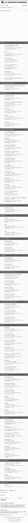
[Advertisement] (14, 27)
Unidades (3, 255)
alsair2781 (8, 162)
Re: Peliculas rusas (14, 67)
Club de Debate (8, 420)
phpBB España (18, 520)
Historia (6, 184)
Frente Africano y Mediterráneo (13, 274)
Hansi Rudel (8, 68)
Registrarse (11, 7)
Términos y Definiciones (11, 191)
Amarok (7, 370)
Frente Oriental (8, 287)
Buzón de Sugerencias (10, 65)
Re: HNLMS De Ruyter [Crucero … (17, 227)
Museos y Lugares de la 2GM (12, 354)
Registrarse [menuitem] (26, 5)
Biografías (7, 138)
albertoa (7, 261)
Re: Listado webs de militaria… (16, 477)
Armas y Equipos (5, 238)
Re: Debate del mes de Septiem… (17, 422)
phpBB (11, 517)
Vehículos (3, 215)
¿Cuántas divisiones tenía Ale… (16, 448)
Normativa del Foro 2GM (11, 45)
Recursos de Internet (10, 367)
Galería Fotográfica (9, 383)
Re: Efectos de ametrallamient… (17, 405)
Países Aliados (8, 241)
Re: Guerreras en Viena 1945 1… (17, 470)
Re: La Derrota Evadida (15, 455)
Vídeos (6, 403)
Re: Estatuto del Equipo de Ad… (17, 47)
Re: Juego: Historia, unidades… (16, 442)
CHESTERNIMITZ (9, 472)
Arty (11, 518)
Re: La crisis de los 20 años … (16, 111)
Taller (6, 485)
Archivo (3, 325)
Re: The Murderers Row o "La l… (17, 313)
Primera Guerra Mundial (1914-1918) (14, 85)
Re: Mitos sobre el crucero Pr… (16, 210)
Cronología (7, 165)
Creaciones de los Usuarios (11, 433)
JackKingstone (9, 443)
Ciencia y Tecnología (10, 145)
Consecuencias (8, 208)
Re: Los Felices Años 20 (15, 124)
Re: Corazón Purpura (15, 369)
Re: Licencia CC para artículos (16, 54)
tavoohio (7, 55)
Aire (5, 231)
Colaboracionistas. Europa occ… (17, 330)
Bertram (7, 62)
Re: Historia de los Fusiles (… (16, 104)
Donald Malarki (9, 430)
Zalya (7, 364)
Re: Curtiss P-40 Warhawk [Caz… (17, 233)
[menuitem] (11, 521)
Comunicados (8, 58)
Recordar (19, 498)
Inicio (3, 5)
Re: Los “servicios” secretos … (16, 180)
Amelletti (7, 89)
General (3, 42)
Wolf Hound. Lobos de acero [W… (17, 336)
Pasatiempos (8, 439)
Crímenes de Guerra (10, 158)
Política (6, 115)
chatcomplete (8, 112)
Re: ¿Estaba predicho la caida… (17, 154)
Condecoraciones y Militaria (12, 463)
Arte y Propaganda (9, 132)
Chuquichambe (9, 188)
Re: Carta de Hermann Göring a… (17, 349)
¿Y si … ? (6, 453)
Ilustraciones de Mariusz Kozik (16, 392)
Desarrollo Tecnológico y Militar (13, 102)
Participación (4, 417)
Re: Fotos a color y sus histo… (16, 386)
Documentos (8, 347)
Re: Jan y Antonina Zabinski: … (16, 160)
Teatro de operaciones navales (9, 302)
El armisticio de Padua (15, 88)
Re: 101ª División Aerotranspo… (17, 260)
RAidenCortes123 (9, 175)
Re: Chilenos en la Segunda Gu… (17, 187)
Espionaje (7, 178)
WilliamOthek (15, 512)
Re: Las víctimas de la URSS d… (17, 356)
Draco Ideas (8, 413)
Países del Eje (8, 248)
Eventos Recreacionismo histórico (13, 78)
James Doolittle (9, 400)
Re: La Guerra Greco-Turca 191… (17, 98)
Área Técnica (4, 482)
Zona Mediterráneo (9, 317)
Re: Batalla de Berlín (14, 290)
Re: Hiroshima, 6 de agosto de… (17, 296)
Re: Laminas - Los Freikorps (16, 200)
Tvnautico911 (8, 135)
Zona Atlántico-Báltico (10, 304)
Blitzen (7, 221)
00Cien (18, 465)
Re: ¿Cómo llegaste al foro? (16, 74)
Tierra (6, 218)
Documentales (8, 377)
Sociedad (7, 122)
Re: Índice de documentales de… (17, 379)
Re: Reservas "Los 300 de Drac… (17, 412)
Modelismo (7, 468)
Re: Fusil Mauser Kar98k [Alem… (17, 250)
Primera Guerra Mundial (7, 83)
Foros (7, 5)
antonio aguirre (9, 155)
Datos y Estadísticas (9, 340)
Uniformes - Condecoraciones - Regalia (15, 197)
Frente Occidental (9, 281)
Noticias (6, 360)
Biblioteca (7, 327)
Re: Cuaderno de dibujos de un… (17, 134)
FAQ (5, 51)
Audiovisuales (4, 374)
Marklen (7, 314)
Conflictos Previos (9, 95)
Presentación (8, 71)
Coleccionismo (4, 460)
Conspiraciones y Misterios (11, 151)
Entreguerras (4, 93)
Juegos (6, 410)
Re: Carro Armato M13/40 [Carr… (17, 220)
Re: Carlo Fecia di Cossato (16, 141)
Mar (5, 224)
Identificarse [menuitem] (23, 5)
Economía (7, 108)
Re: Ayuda (13, 465)
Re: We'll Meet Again (14, 399)
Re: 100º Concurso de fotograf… (17, 429)
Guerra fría (3, 205)
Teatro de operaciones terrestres (9, 272)
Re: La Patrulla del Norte (15, 306)
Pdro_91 (7, 228)
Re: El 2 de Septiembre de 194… (17, 167)
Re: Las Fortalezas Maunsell (16, 147)
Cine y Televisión (9, 334)
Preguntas (7, 446)
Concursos (7, 426)
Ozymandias (8, 142)
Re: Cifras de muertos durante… (17, 343)
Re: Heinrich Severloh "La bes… (17, 174)
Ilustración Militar (9, 390)
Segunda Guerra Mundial (7, 129)
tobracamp (8, 478)
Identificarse (4, 7)
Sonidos (6, 397)
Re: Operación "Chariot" (15, 283)
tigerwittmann (8, 201)
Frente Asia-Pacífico (9, 294)
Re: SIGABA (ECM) (14, 243)
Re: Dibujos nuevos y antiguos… (17, 435)
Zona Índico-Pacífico (10, 311)
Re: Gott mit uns (14, 193)
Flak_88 (7, 407)
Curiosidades (8, 171)
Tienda (6, 475)
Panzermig (8, 436)
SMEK (7, 450)
